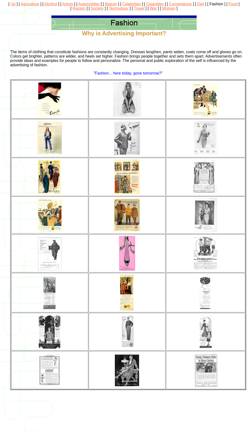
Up (13, 4)
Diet (200, 4)
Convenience (180, 4)
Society (97, 8)
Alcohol (50, 4)
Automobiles (89, 4)
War (153, 8)
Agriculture (30, 4)
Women (169, 8)
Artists (67, 4)
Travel (139, 8)
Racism (79, 8)
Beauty (111, 4)
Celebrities (131, 4)
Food (233, 4)
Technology (119, 8)
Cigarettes (155, 4)
